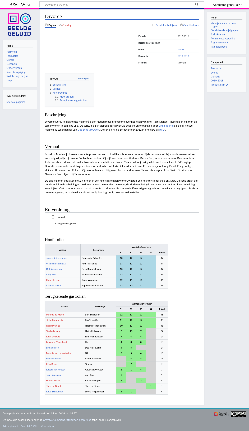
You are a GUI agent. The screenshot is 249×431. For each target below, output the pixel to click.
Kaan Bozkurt (53, 336)
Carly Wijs (51, 274)
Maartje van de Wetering (58, 353)
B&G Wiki (19, 4)
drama (181, 49)
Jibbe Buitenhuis (54, 320)
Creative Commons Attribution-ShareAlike (67, 419)
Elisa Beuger (52, 364)
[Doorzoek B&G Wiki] (122, 4)
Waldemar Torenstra (56, 263)
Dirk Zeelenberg (54, 269)
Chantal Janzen (53, 285)
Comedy (215, 76)
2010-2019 (183, 56)
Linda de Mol (166, 125)
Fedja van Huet (53, 358)
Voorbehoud (48, 426)
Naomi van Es (53, 325)
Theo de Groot (53, 386)
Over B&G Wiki (29, 426)
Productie (216, 68)
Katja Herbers (53, 280)
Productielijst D (219, 84)
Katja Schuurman (54, 391)
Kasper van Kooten (55, 369)
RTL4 (162, 129)
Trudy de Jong (53, 331)
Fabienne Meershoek (56, 342)
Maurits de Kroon (55, 314)
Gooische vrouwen (88, 129)
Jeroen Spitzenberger (57, 258)
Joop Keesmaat (54, 375)
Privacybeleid (10, 426)
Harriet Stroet (53, 380)
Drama (214, 72)
